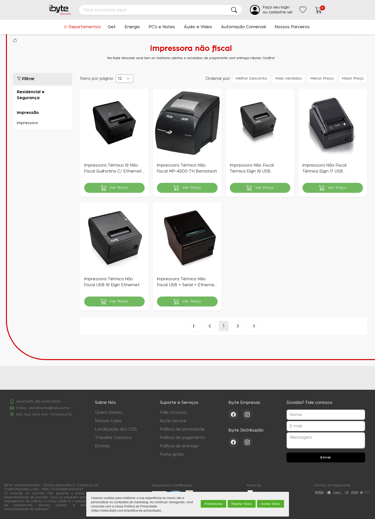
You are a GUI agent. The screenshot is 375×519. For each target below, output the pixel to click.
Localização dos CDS (116, 429)
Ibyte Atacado (15, 40)
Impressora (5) (42, 123)
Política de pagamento (182, 438)
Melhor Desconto (251, 78)
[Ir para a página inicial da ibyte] (61, 10)
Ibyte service (173, 421)
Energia (132, 27)
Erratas (102, 446)
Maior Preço (353, 78)
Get (112, 27)
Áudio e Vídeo (198, 27)
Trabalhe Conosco (113, 438)
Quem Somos (108, 412)
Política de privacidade (182, 429)
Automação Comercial (243, 27)
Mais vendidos (289, 78)
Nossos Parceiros (292, 27)
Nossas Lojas (108, 421)
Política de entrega (179, 446)
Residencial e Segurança (30, 95)
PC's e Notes (162, 27)
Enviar (325, 457)
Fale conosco (173, 412)
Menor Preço (322, 78)
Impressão (28, 113)
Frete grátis (172, 454)
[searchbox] (160, 10)
